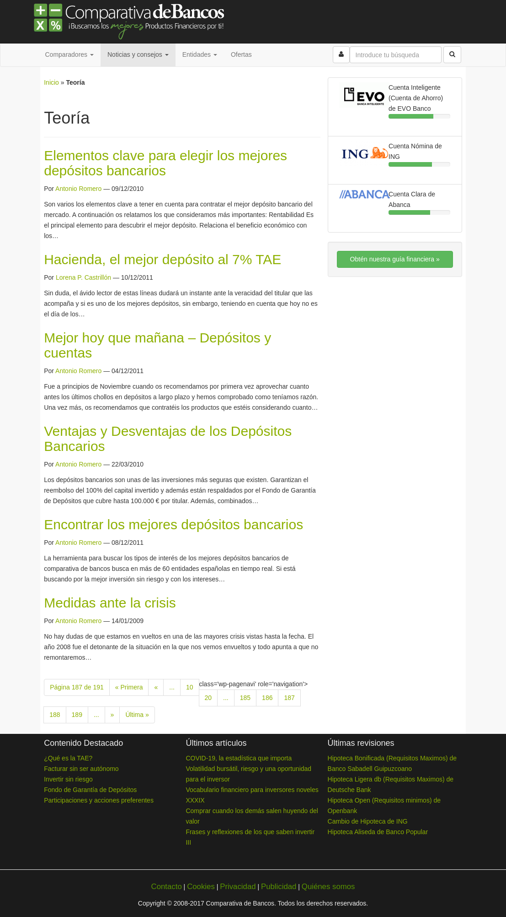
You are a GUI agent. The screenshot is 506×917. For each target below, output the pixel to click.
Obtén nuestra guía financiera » (395, 259)
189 (77, 714)
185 (245, 697)
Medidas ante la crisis (110, 602)
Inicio (51, 82)
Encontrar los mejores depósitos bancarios (173, 524)
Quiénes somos (328, 886)
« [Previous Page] (156, 687)
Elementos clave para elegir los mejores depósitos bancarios (165, 163)
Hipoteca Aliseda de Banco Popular (378, 832)
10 (189, 687)
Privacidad (238, 886)
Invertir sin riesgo (68, 779)
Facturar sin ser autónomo (81, 768)
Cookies (201, 886)
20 (208, 697)
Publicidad (278, 886)
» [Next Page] (112, 714)
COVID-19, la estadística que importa (239, 758)
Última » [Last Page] (137, 714)
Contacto (166, 886)
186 (267, 697)
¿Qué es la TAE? (68, 758)
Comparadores (69, 54)
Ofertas (241, 54)
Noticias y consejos (138, 54)
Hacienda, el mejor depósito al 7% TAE (162, 259)
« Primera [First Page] (129, 687)
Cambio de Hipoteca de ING (368, 821)
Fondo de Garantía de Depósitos (90, 789)
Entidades (199, 54)
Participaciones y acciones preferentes (99, 800)
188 (54, 714)
